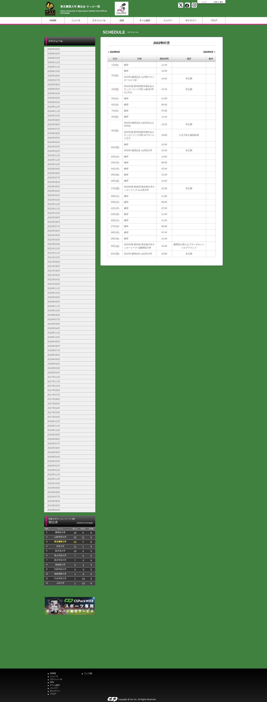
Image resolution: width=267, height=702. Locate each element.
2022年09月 (53, 217)
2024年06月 (53, 133)
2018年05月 (53, 359)
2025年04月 (53, 93)
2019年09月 (53, 315)
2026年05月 (53, 49)
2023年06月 (53, 182)
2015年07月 (53, 496)
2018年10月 (53, 337)
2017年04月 (53, 408)
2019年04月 (53, 328)
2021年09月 (53, 261)
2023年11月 (53, 159)
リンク (204, 2)
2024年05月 (53, 137)
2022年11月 (53, 208)
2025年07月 (53, 80)
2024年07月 (53, 128)
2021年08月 (53, 266)
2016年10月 (53, 430)
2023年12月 (53, 155)
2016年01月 (53, 470)
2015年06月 (53, 501)
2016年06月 (53, 448)
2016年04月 (53, 456)
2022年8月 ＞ (209, 52)
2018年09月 (53, 341)
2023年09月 (53, 168)
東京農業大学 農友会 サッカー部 (80, 6)
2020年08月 (53, 301)
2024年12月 (53, 106)
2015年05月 (53, 505)
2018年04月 (53, 363)
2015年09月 (53, 487)
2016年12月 (53, 421)
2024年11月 (53, 111)
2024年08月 (53, 124)
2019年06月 (53, 323)
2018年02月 (53, 372)
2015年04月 (53, 510)
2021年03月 (53, 284)
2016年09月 (53, 434)
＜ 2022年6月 (113, 52)
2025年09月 (53, 75)
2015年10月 (53, 483)
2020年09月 (53, 297)
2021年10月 (53, 257)
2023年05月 (53, 186)
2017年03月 (53, 412)
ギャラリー (191, 20)
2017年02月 (53, 417)
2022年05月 (53, 235)
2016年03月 (53, 461)
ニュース (76, 20)
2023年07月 (53, 177)
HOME (53, 20)
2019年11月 (53, 306)
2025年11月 (53, 66)
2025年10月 (53, 71)
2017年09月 (53, 390)
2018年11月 (53, 332)
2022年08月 (53, 222)
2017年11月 (53, 381)
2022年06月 (53, 230)
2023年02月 (53, 199)
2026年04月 (53, 53)
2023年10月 (53, 164)
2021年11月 (53, 253)
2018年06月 (53, 354)
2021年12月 (53, 248)
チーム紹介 (145, 20)
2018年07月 (53, 350)
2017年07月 (53, 394)
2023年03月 (53, 195)
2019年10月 (53, 310)
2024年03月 (53, 146)
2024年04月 (53, 142)
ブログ (214, 20)
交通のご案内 (218, 2)
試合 (122, 20)
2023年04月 (53, 191)
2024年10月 (53, 115)
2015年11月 (53, 479)
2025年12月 (53, 62)
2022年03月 (53, 244)
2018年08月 (53, 346)
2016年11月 (53, 425)
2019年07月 (53, 319)
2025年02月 (53, 102)
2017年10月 (53, 385)
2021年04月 (53, 279)
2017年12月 (53, 377)
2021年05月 (53, 275)
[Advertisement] (69, 641)
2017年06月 (53, 399)
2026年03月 (53, 58)
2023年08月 (53, 173)
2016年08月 (53, 439)
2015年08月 (53, 492)
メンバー (167, 20)
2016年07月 (53, 443)
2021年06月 (53, 270)
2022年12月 (53, 204)
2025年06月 (53, 84)
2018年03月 (53, 368)
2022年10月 (53, 213)
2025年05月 (53, 89)
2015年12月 (53, 474)
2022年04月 (53, 239)
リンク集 (88, 673)
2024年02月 (53, 151)
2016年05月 (53, 452)
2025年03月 (53, 97)
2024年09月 (53, 120)
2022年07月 (53, 226)
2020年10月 (53, 292)
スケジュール (99, 20)
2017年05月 (53, 403)
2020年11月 (53, 288)
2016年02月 (53, 465)
